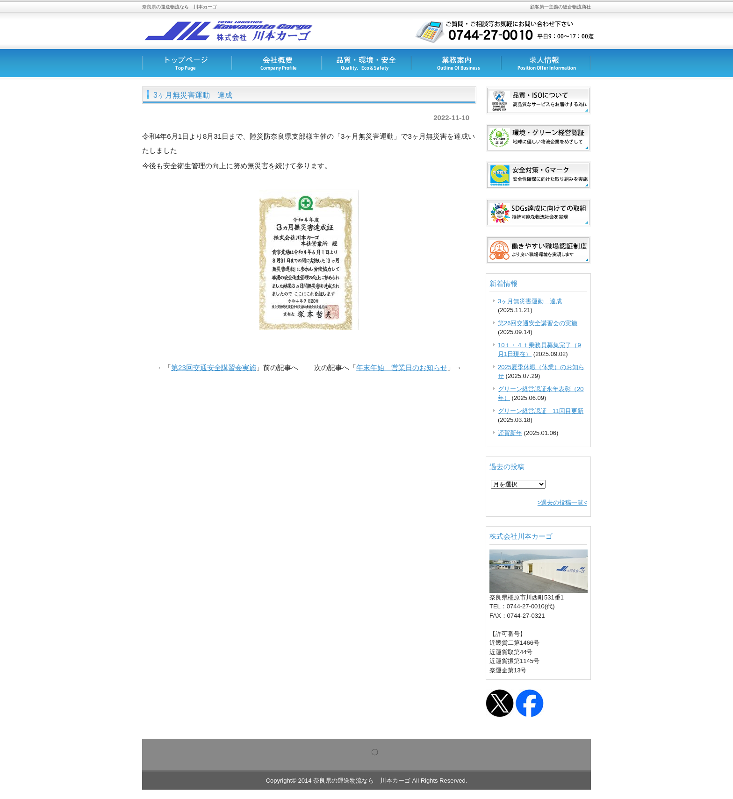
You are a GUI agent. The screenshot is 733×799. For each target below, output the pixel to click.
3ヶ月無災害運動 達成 (530, 301)
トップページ (187, 63)
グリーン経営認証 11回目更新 (540, 410)
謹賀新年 (510, 432)
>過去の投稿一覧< (562, 502)
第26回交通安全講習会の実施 (537, 323)
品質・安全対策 (366, 63)
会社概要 (277, 63)
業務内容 (456, 63)
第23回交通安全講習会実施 (213, 367)
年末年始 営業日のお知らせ (401, 367)
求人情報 (546, 63)
